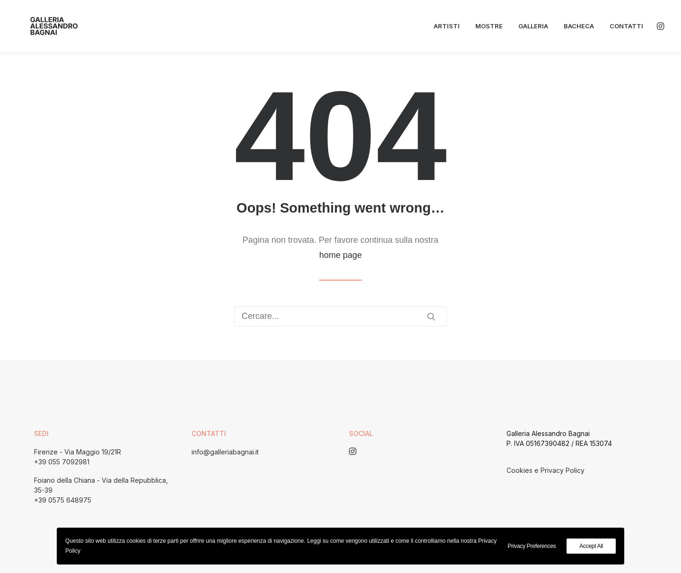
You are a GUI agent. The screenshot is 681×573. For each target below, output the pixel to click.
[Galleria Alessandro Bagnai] (45, 28)
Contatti (626, 28)
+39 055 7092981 (61, 462)
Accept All (591, 546)
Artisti (447, 28)
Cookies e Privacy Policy (545, 470)
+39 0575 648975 (62, 500)
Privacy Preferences (532, 546)
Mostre (489, 28)
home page (340, 255)
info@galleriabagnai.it (225, 452)
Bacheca (579, 28)
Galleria (533, 28)
